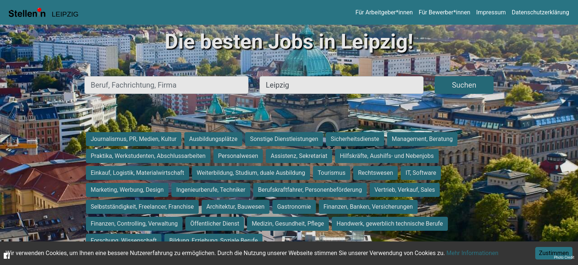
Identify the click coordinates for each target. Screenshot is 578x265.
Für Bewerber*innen (444, 12)
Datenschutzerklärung (540, 12)
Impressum (491, 12)
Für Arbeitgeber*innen (383, 12)
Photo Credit (564, 257)
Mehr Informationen (472, 253)
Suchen (464, 85)
